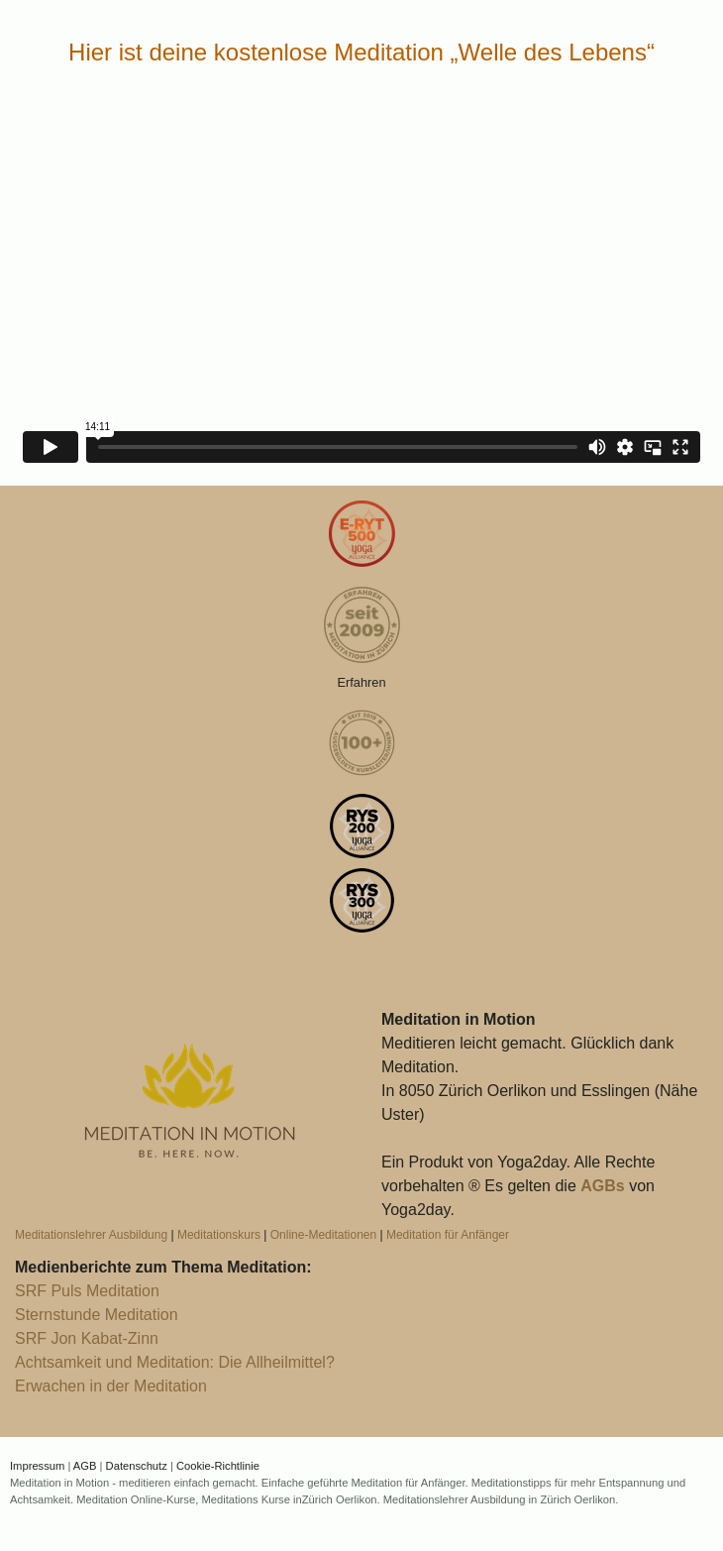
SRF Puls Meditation (87, 1290)
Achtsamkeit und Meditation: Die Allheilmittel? (175, 1362)
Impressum (37, 1466)
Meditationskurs (218, 1235)
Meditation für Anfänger (447, 1235)
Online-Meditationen (323, 1235)
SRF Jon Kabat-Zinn (86, 1338)
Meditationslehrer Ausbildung (91, 1235)
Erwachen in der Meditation (111, 1386)
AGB (85, 1466)
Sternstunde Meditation (96, 1314)
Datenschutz (136, 1466)
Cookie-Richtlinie (217, 1466)
